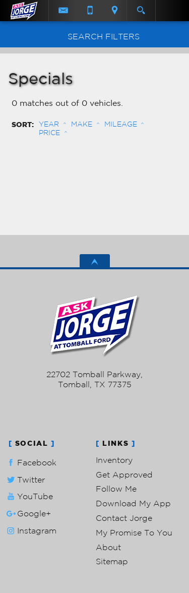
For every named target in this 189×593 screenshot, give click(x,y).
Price (49, 133)
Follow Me (116, 488)
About (108, 547)
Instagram (30, 530)
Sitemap (112, 561)
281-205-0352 (94, 364)
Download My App (133, 503)
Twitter (25, 479)
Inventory (114, 459)
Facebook (30, 462)
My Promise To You (134, 532)
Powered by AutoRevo (94, 409)
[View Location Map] (115, 10)
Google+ (28, 513)
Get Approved (124, 474)
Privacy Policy (94, 430)
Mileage (120, 124)
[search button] (141, 7)
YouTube (29, 496)
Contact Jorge (124, 517)
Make (81, 124)
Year (49, 124)
